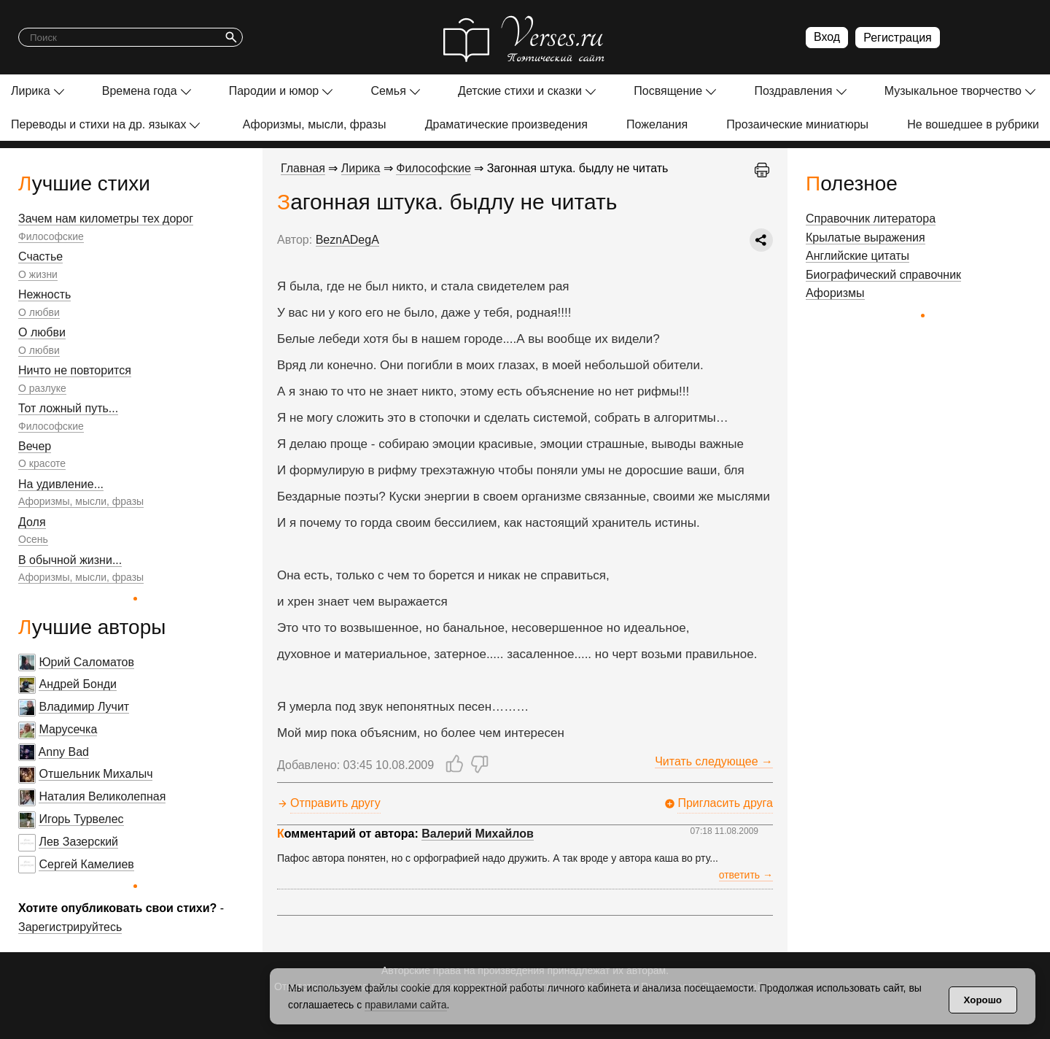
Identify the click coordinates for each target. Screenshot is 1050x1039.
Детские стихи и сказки (520, 91)
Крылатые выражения (865, 237)
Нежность (44, 294)
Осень (33, 539)
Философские (51, 236)
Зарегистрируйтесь (70, 927)
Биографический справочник (883, 275)
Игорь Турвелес (81, 819)
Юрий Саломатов (86, 662)
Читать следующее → (714, 761)
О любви (39, 312)
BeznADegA (347, 239)
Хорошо (983, 999)
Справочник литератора (871, 218)
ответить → (746, 875)
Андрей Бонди (78, 684)
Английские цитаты (857, 256)
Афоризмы (835, 293)
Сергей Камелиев (86, 864)
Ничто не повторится (74, 370)
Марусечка (68, 729)
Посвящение (668, 91)
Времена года (139, 91)
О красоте (42, 463)
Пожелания (657, 124)
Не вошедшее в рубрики (973, 124)
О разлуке (42, 388)
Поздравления (793, 91)
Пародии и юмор (274, 91)
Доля (32, 522)
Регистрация (897, 37)
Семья (387, 91)
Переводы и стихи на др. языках (98, 124)
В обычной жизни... (70, 560)
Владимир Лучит (84, 706)
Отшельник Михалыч (95, 774)
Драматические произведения (506, 124)
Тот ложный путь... (68, 408)
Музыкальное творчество (953, 91)
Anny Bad (64, 752)
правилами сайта (405, 1005)
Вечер (34, 446)
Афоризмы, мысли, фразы (314, 124)
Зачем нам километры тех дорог (105, 218)
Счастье (40, 256)
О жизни (38, 274)
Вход (827, 37)
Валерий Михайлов (477, 833)
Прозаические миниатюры (797, 124)
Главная (303, 168)
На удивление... (61, 484)
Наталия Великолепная (102, 796)
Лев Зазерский (78, 841)
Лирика (30, 91)
